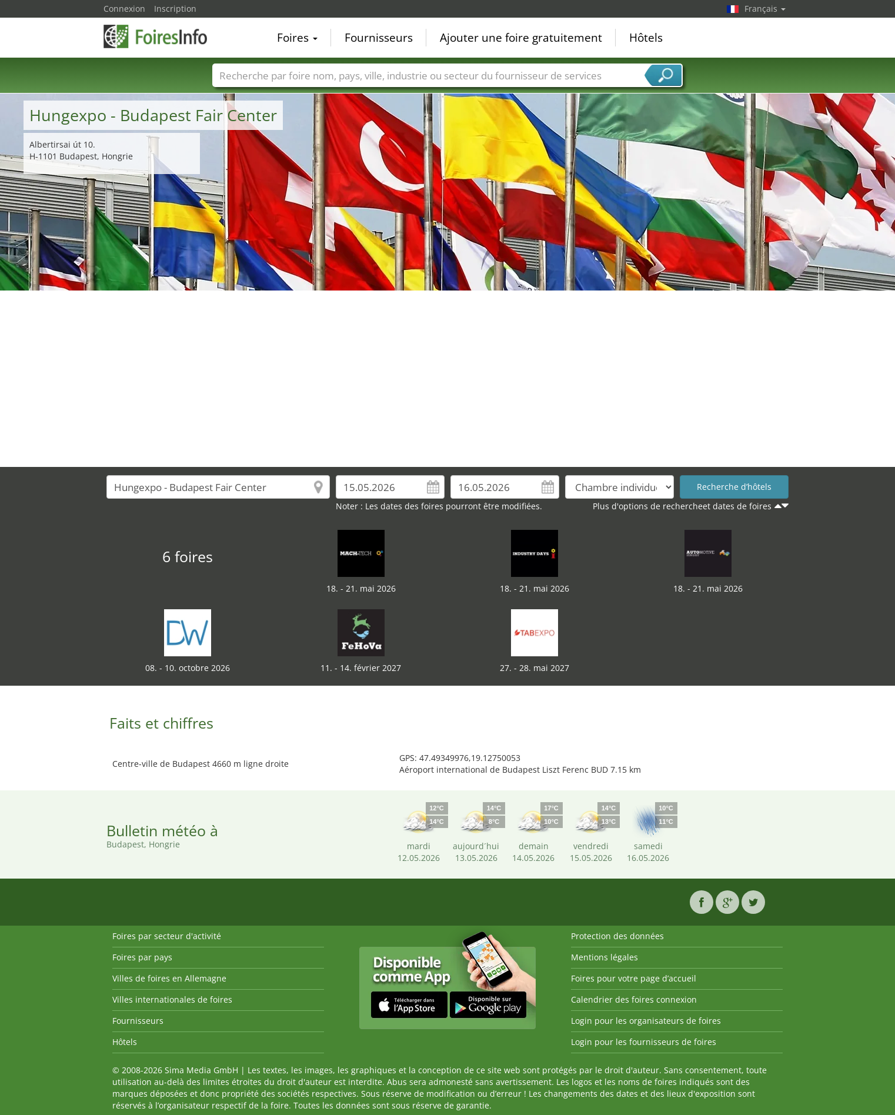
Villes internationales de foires (172, 999)
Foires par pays (142, 957)
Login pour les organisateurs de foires (646, 1020)
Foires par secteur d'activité (166, 936)
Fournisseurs (379, 37)
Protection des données (617, 936)
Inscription (175, 8)
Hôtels (646, 37)
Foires (297, 37)
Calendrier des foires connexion (634, 999)
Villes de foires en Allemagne (169, 978)
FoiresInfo (162, 36)
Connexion (124, 8)
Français (765, 8)
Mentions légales (604, 957)
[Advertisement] (447, 378)
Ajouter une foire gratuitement (521, 37)
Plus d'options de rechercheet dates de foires (682, 506)
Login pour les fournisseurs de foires (643, 1041)
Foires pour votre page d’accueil (633, 978)
